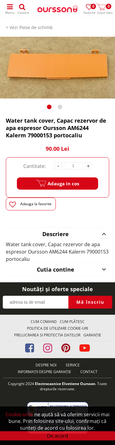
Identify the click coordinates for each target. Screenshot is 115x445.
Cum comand (44, 321)
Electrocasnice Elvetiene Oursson (65, 383)
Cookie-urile (19, 414)
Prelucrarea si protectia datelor (47, 335)
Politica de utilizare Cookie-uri (57, 328)
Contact (89, 371)
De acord (57, 435)
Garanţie (92, 335)
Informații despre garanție (44, 371)
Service (73, 365)
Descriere (74, 234)
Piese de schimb (36, 27)
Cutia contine (71, 269)
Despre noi (46, 365)
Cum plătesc (72, 321)
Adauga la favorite (30, 204)
